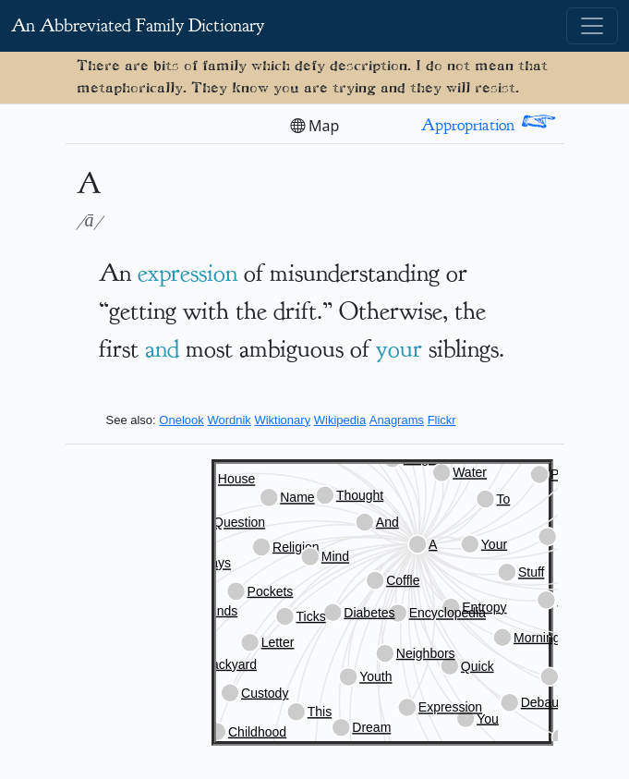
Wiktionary (282, 420)
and (162, 348)
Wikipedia (340, 420)
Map (315, 126)
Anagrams (396, 420)
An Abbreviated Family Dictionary (137, 25)
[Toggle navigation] (592, 25)
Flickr (442, 420)
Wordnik (228, 420)
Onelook (181, 420)
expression (187, 272)
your (399, 348)
